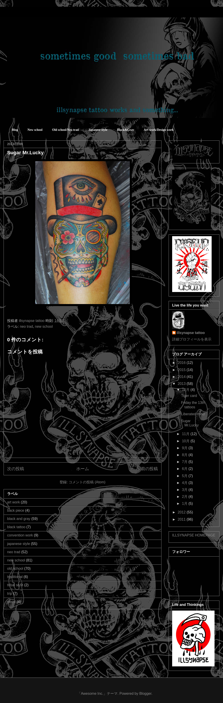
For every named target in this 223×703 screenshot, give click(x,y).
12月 (186, 390)
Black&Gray (125, 129)
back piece (15, 510)
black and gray (18, 519)
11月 (186, 434)
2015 (182, 370)
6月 (185, 469)
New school (34, 129)
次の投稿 (15, 468)
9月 (185, 448)
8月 (185, 455)
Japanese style (97, 129)
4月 (185, 483)
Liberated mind (193, 414)
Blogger (145, 693)
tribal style (15, 585)
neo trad (26, 326)
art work (13, 502)
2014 (182, 377)
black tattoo (16, 527)
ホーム (82, 468)
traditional (15, 577)
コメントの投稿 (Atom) (87, 482)
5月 (185, 476)
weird (11, 602)
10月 (186, 441)
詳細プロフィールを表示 (191, 339)
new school (44, 326)
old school (15, 568)
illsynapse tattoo (191, 333)
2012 (182, 512)
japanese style (18, 544)
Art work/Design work (159, 129)
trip (9, 593)
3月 (185, 490)
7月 (185, 462)
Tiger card (189, 396)
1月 (185, 503)
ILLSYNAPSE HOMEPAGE (193, 535)
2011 (182, 519)
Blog (15, 129)
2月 (185, 497)
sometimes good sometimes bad (23, 13)
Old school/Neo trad (65, 129)
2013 (182, 384)
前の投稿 (149, 468)
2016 (182, 363)
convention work (20, 535)
